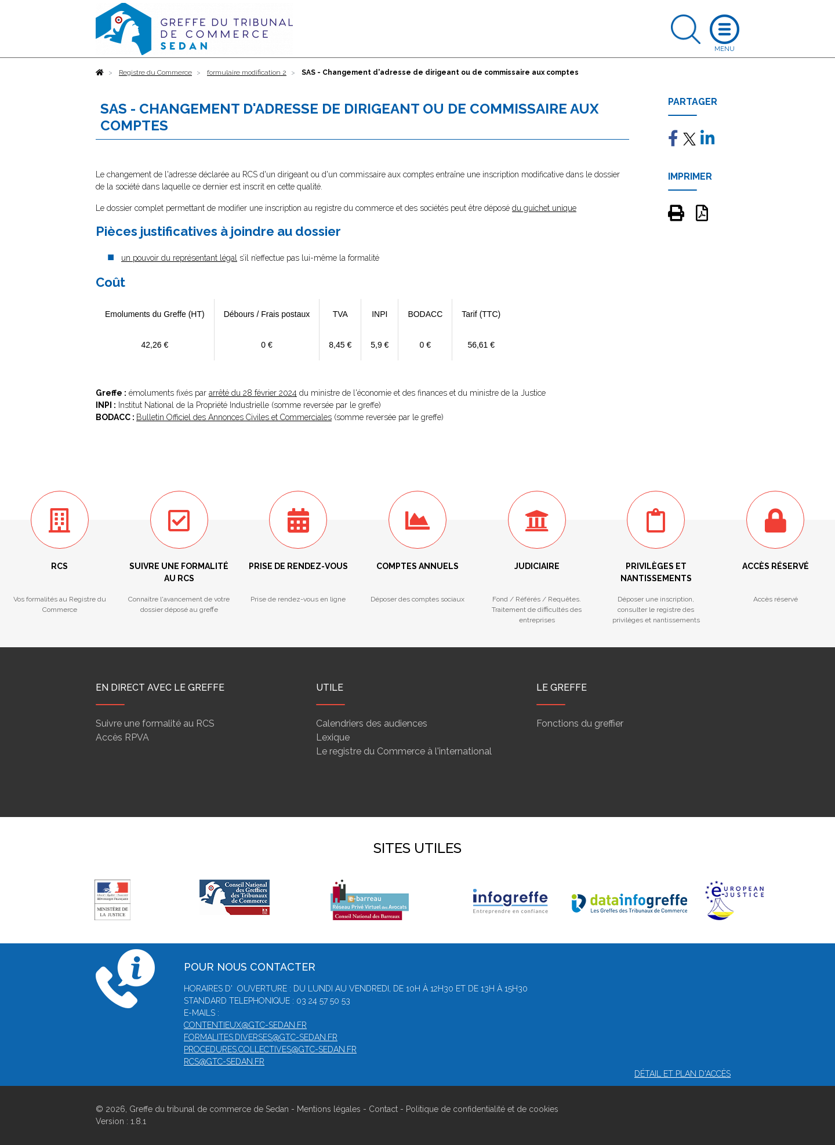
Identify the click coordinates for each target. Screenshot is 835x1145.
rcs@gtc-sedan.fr (224, 1061)
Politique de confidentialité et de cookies (482, 1109)
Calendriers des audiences (371, 723)
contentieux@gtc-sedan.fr (245, 1025)
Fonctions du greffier (579, 723)
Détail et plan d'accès (682, 1073)
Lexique (333, 737)
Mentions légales (329, 1109)
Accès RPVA (122, 737)
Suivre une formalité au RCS (155, 723)
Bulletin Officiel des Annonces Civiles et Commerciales (234, 417)
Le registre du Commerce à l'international (404, 751)
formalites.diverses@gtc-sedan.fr (260, 1037)
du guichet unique (544, 208)
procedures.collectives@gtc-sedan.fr (270, 1049)
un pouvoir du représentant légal (179, 257)
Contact (383, 1109)
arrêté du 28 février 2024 (253, 393)
